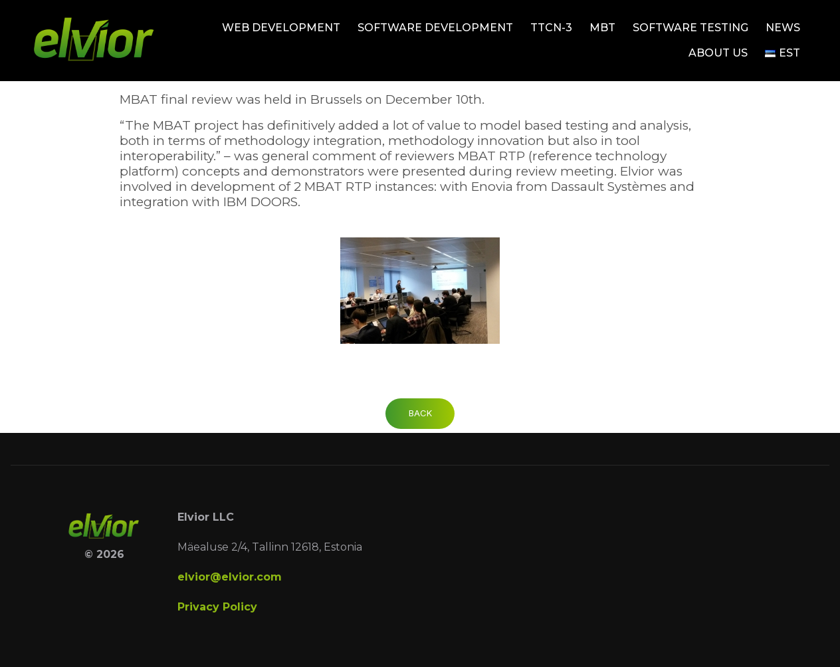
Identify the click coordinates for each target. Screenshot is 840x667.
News (783, 27)
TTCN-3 (551, 27)
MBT (602, 27)
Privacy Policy (217, 606)
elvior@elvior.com (229, 577)
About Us (718, 53)
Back (420, 413)
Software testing (690, 27)
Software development (435, 27)
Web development (281, 27)
